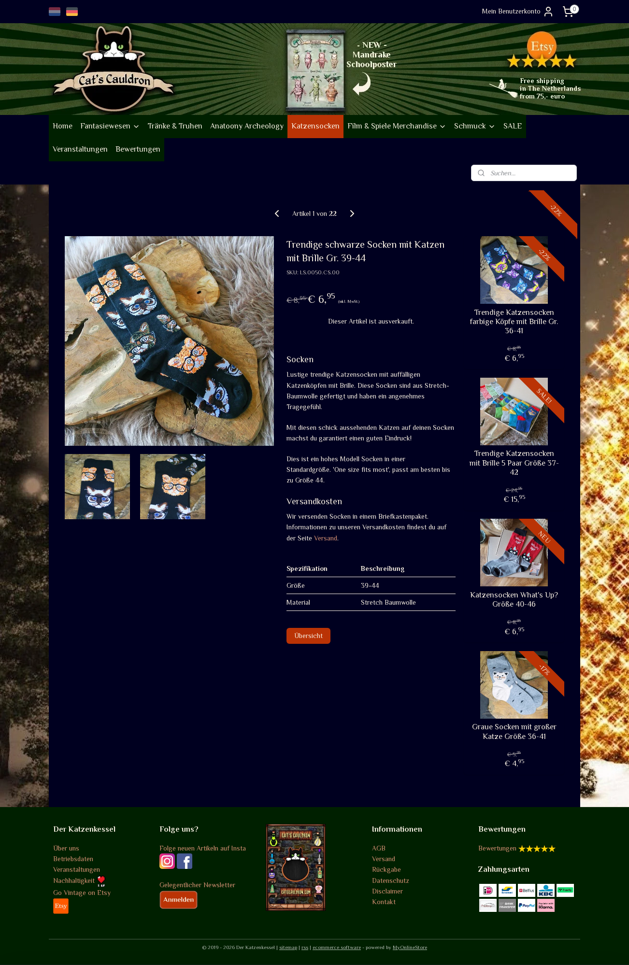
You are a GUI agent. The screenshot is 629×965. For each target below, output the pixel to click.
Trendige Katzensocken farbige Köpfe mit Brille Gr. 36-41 (514, 321)
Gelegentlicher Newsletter (197, 885)
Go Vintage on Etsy (82, 892)
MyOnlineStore (410, 947)
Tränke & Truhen (175, 126)
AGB (379, 848)
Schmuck (475, 126)
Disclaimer (387, 891)
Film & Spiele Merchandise (396, 126)
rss (304, 947)
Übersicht (308, 635)
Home (62, 126)
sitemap (288, 947)
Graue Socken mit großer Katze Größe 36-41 (514, 731)
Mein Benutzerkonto (518, 11)
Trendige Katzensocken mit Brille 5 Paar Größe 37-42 (514, 462)
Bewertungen (137, 149)
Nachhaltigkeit (79, 880)
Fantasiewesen (110, 126)
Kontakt (384, 902)
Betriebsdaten (73, 859)
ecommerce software (337, 947)
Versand (325, 538)
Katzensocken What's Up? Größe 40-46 (514, 600)
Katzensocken (315, 126)
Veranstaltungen (80, 149)
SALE (512, 126)
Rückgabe (386, 869)
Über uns (66, 848)
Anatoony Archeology (247, 126)
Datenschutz (390, 880)
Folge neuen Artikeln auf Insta (202, 848)
